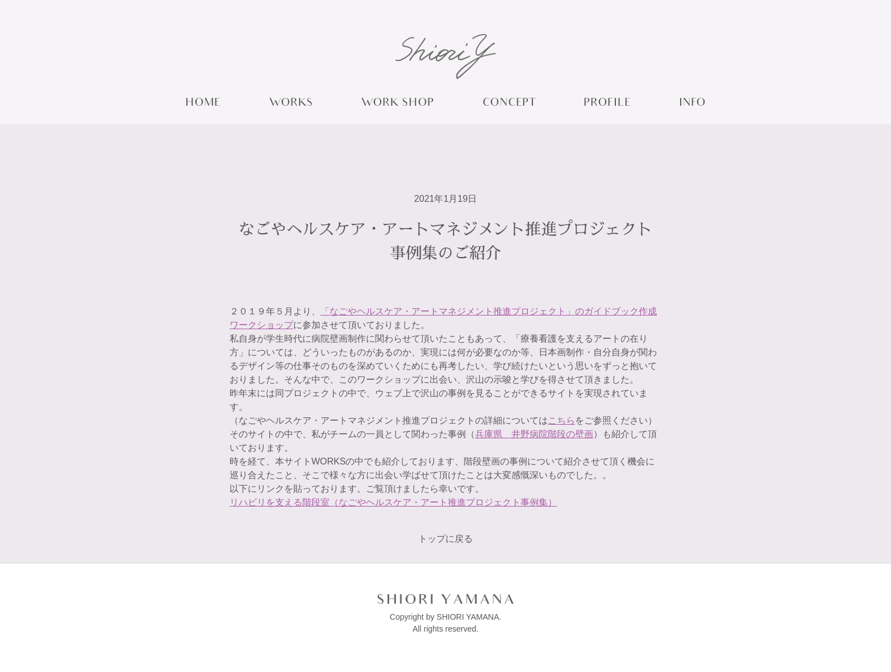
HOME (202, 103)
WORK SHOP (397, 103)
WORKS (291, 103)
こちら (561, 420)
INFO (692, 103)
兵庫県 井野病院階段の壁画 (534, 434)
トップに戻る (445, 539)
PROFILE (607, 103)
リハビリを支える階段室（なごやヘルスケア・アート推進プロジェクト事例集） (393, 502)
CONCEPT (509, 103)
